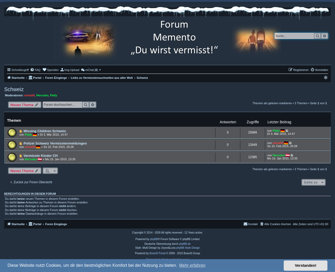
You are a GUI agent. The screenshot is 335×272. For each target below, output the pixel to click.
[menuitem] (35, 70)
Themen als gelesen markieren (272, 103)
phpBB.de (185, 243)
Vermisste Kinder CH (41, 156)
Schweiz (14, 89)
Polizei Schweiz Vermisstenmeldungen (55, 143)
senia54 (29, 95)
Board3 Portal (157, 253)
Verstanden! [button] (305, 265)
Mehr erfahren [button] (192, 265)
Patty (53, 95)
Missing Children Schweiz (45, 131)
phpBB (154, 239)
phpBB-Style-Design (188, 247)
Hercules (42, 95)
